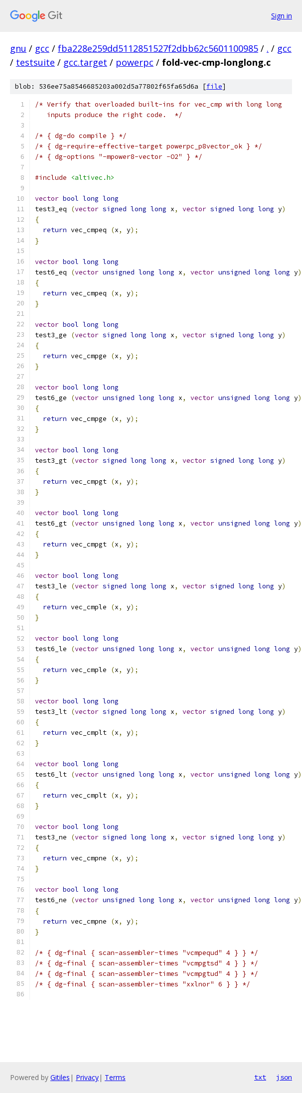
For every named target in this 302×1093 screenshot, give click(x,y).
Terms (115, 1077)
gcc (42, 48)
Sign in (281, 15)
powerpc (134, 62)
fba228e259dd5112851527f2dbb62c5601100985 (158, 48)
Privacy (87, 1077)
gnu (18, 48)
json (284, 1077)
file (214, 86)
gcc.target (85, 62)
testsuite (35, 62)
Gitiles (60, 1077)
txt (260, 1077)
